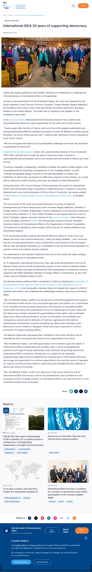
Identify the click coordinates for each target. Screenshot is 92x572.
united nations (54, 453)
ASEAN (34, 221)
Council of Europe (61, 217)
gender (61, 501)
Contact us (82, 531)
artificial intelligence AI (12, 498)
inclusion (52, 501)
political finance (10, 449)
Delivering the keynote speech (17, 152)
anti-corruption (22, 453)
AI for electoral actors (12, 501)
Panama (69, 501)
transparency (9, 453)
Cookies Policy (20, 545)
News (10, 15)
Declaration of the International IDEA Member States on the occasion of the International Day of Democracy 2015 (45, 284)
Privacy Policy (36, 545)
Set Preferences (42, 562)
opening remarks (17, 120)
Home (5, 15)
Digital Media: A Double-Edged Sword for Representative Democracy (37, 195)
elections (26, 498)
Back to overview (12, 21)
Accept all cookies (21, 562)
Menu (83, 6)
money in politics (24, 449)
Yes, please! (52, 531)
